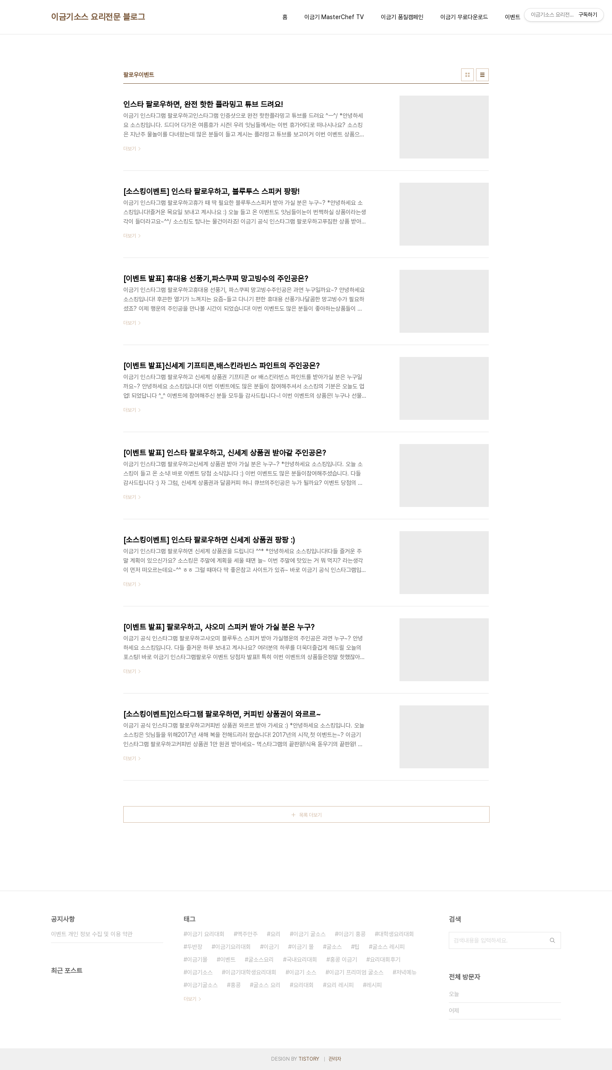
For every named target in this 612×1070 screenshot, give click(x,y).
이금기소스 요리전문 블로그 (98, 17)
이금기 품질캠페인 (402, 17)
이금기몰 (197, 959)
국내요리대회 (301, 959)
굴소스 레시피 (388, 946)
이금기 (271, 946)
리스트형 (482, 74)
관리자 (335, 1059)
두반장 (194, 946)
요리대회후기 (385, 959)
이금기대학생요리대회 (250, 972)
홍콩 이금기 (343, 959)
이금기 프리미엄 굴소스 (356, 972)
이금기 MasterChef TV (334, 17)
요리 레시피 (340, 985)
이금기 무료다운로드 (464, 17)
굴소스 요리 (266, 985)
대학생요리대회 (396, 934)
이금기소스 (199, 972)
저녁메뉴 (406, 972)
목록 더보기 (310, 815)
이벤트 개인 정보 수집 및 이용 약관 (92, 934)
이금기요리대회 (233, 946)
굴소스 (334, 946)
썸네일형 (467, 74)
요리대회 (303, 985)
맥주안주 (247, 934)
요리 (275, 934)
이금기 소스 (302, 972)
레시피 (374, 985)
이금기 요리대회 (205, 934)
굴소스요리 (261, 959)
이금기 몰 (303, 946)
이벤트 (512, 17)
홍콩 (235, 985)
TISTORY (308, 1059)
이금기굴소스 (202, 985)
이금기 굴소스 (309, 934)
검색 (552, 940)
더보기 (190, 999)
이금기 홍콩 (352, 934)
